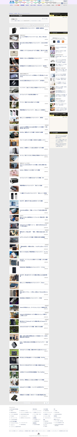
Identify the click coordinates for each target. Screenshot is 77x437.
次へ (47, 25)
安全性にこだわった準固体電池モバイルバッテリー (31, 58)
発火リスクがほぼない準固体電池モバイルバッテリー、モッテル (34, 251)
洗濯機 (53, 5)
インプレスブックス (24, 422)
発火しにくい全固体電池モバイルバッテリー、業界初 (31, 117)
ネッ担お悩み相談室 (14, 419)
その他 (39, 20)
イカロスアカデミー (48, 417)
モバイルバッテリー (27, 20)
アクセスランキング (56, 13)
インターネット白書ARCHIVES (16, 426)
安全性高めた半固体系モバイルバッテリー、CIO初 (31, 298)
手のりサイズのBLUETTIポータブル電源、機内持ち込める (32, 365)
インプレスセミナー (24, 416)
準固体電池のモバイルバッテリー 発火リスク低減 (31, 185)
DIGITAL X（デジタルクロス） (26, 417)
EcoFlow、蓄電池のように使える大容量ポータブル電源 (32, 379)
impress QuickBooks (58, 414)
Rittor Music (35, 409)
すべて (12, 20)
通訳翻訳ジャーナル (48, 414)
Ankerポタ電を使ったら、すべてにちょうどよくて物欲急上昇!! (33, 307)
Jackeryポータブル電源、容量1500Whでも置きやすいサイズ (33, 349)
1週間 (61, 15)
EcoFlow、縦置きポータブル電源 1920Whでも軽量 (31, 132)
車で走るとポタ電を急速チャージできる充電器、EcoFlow (32, 357)
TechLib (46, 426)
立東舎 (35, 416)
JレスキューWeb (47, 416)
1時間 (52, 15)
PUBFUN (55, 416)
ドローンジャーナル (14, 417)
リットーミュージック (37, 410)
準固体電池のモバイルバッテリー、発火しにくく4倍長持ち (32, 109)
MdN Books (46, 421)
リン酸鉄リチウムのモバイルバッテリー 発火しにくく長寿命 (33, 193)
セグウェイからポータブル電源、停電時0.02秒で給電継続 (32, 237)
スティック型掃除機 (46, 5)
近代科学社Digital (37, 424)
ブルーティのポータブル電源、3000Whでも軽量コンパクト (33, 140)
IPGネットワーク (56, 419)
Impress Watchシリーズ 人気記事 (59, 113)
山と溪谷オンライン (37, 419)
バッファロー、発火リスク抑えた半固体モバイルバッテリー (33, 87)
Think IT (12, 410)
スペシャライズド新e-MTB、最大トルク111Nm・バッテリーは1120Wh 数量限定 (61, 61)
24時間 (56, 15)
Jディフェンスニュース (48, 412)
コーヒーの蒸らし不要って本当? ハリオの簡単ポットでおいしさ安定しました (61, 141)
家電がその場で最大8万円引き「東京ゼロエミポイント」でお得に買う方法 (61, 145)
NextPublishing (23, 424)
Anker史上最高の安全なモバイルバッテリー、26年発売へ (32, 80)
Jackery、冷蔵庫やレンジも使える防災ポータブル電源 (32, 147)
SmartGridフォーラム (24, 410)
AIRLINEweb (47, 410)
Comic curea (57, 412)
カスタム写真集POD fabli (59, 422)
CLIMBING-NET (36, 421)
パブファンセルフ (58, 417)
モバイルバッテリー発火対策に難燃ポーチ (29, 94)
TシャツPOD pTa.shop (59, 420)
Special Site (55, 32)
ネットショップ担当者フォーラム (26, 412)
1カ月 (65, 15)
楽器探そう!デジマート (37, 412)
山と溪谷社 (34, 417)
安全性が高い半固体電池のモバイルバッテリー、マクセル (32, 267)
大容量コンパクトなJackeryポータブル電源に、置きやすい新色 (34, 50)
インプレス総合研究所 (14, 414)
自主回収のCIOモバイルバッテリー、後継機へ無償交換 (32, 28)
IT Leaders (12, 416)
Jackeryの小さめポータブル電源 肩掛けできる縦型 (31, 326)
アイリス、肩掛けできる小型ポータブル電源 (29, 102)
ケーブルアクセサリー (34, 20)
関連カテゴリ (14, 19)
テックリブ (45, 424)
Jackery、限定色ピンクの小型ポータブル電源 (30, 170)
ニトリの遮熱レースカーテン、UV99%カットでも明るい (61, 83)
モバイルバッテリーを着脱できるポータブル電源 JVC (32, 177)
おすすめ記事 (55, 132)
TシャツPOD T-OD (37, 414)
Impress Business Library (25, 414)
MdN (44, 419)
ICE (54, 409)
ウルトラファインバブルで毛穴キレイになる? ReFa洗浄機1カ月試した (61, 136)
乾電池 (19, 20)
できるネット (13, 424)
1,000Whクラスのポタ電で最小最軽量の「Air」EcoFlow (32, 372)
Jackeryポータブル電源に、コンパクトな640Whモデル (32, 387)
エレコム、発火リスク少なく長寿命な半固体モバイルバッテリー (34, 155)
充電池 (15, 20)
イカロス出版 (45, 409)
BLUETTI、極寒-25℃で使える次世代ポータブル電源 (31, 200)
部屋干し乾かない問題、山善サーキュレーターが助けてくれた (61, 71)
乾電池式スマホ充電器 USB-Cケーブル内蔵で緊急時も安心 (33, 394)
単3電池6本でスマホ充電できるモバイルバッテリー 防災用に (33, 65)
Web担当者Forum (13, 412)
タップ (22, 20)
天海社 (56, 410)
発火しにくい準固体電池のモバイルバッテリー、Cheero (32, 282)
